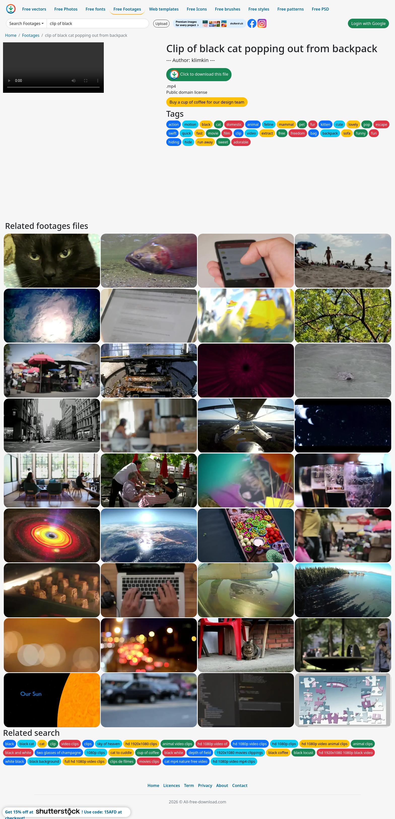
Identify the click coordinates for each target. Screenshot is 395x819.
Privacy (205, 785)
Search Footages (25, 23)
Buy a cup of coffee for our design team (207, 102)
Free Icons (197, 9)
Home (11, 35)
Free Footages (127, 9)
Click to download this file (199, 74)
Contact (240, 785)
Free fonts (96, 9)
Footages (30, 35)
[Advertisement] (156, 182)
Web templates (164, 9)
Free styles (258, 9)
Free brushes (227, 9)
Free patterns (290, 9)
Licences (171, 785)
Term (189, 785)
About (222, 785)
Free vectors (34, 9)
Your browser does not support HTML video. (53, 67)
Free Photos (65, 9)
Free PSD (320, 9)
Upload (161, 23)
